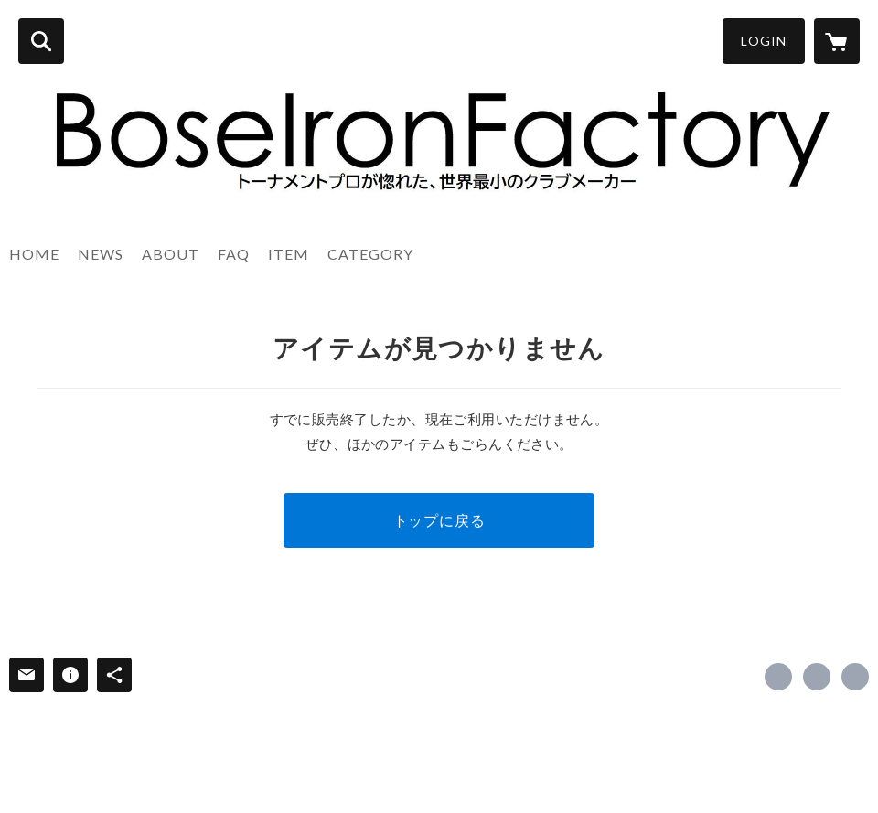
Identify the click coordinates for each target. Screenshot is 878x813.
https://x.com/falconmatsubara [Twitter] (816, 676)
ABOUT (170, 253)
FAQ (234, 253)
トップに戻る (439, 520)
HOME (34, 253)
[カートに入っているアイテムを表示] (837, 41)
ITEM (288, 253)
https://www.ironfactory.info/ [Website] (855, 676)
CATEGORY (370, 253)
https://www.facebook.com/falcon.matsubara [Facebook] (778, 676)
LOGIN (764, 40)
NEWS (100, 253)
